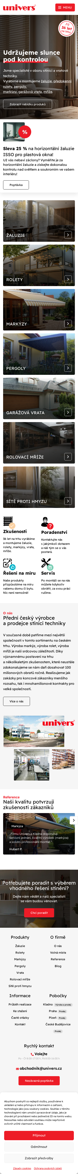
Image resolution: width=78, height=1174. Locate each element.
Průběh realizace (20, 1004)
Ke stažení (20, 1011)
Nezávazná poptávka (39, 1081)
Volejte (41, 1053)
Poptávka (16, 185)
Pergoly (20, 966)
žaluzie (46, 81)
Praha (53, 1011)
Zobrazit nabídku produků (28, 104)
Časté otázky (20, 1018)
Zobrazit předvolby (39, 1158)
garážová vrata (30, 92)
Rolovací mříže (20, 979)
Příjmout (39, 1135)
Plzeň (52, 1018)
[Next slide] (74, 820)
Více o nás (17, 701)
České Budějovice (58, 1024)
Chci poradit (39, 913)
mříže (47, 92)
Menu (67, 7)
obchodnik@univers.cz (41, 1068)
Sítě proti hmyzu (20, 986)
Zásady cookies (22, 1168)
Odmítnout (39, 1147)
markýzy (10, 92)
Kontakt (20, 1024)
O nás (58, 946)
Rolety (20, 952)
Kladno (48, 1004)
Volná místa (58, 952)
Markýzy (20, 959)
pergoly (20, 86)
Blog (58, 966)
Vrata (20, 973)
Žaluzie (20, 946)
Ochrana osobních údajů (48, 1168)
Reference (58, 959)
